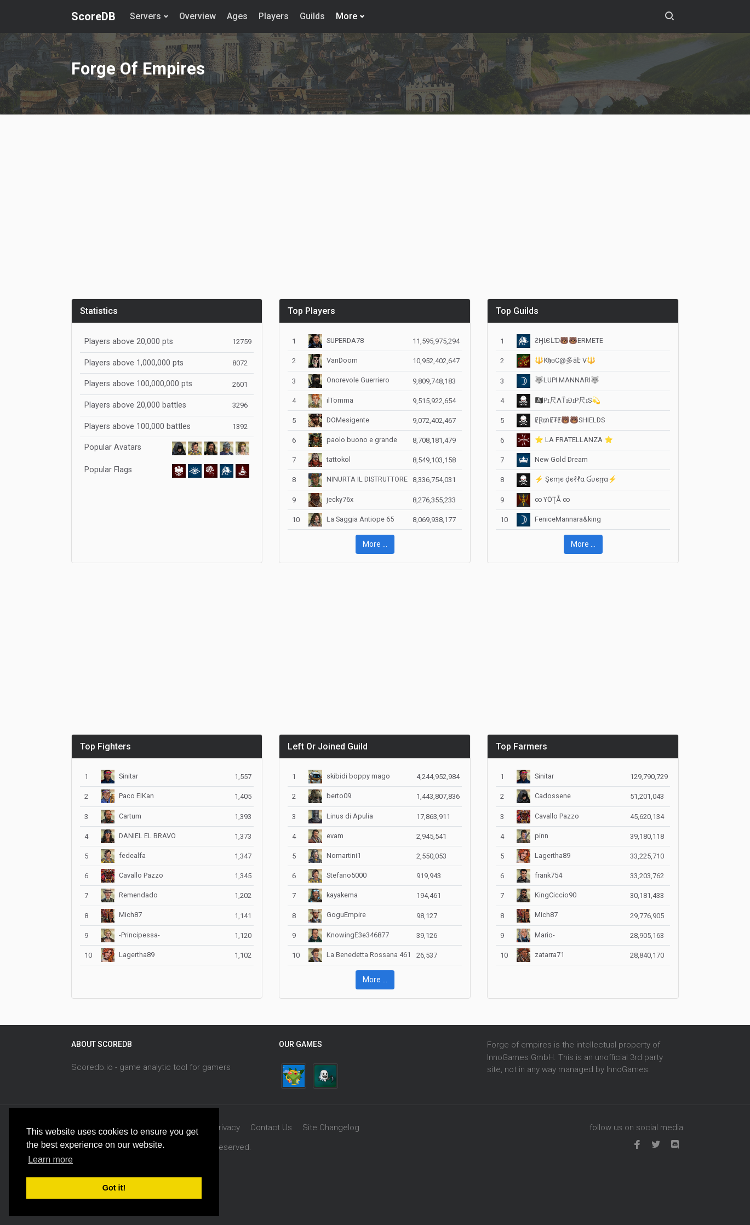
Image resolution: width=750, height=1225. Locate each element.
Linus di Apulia (340, 816)
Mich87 (121, 915)
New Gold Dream (552, 459)
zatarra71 (540, 955)
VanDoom (333, 360)
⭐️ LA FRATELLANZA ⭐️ (565, 440)
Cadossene (544, 796)
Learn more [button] (50, 1159)
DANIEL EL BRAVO (138, 836)
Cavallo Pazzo (132, 875)
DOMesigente (338, 420)
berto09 (329, 796)
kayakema (333, 895)
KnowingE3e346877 (348, 935)
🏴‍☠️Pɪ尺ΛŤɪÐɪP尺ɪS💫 (558, 400)
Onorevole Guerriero (349, 380)
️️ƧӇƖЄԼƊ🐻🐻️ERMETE (560, 340)
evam (325, 836)
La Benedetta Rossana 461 (359, 955)
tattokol (329, 459)
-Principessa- (130, 935)
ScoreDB (93, 16)
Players (274, 16)
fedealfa (123, 855)
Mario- (536, 935)
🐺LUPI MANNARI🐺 (558, 380)
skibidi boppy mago (349, 776)
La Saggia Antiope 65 (351, 519)
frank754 (539, 875)
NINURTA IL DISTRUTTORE (358, 479)
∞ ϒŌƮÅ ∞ (543, 499)
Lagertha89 (127, 955)
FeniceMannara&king (559, 519)
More (346, 16)
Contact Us (271, 1127)
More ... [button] (375, 544)
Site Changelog (330, 1127)
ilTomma (330, 400)
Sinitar (119, 776)
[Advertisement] (375, 213)
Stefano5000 (337, 875)
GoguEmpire (337, 915)
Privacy (227, 1127)
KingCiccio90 (546, 895)
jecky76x (330, 499)
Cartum (121, 816)
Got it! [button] (113, 1187)
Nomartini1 (334, 855)
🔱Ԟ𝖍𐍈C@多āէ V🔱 (556, 360)
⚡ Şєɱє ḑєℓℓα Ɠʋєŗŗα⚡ (567, 479)
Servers (145, 16)
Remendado (129, 895)
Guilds (312, 16)
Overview (197, 16)
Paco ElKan (127, 796)
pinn (532, 836)
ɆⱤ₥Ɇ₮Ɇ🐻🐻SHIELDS (561, 420)
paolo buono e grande (352, 440)
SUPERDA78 (336, 340)
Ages (237, 16)
